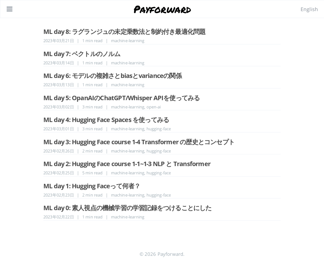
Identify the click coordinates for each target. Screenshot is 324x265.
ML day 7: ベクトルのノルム (82, 53)
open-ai (153, 107)
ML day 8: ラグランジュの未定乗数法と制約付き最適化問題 (124, 31)
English (309, 9)
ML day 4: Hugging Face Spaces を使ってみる (106, 119)
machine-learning (128, 40)
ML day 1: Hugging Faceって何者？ (91, 186)
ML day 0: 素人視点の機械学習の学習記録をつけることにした (127, 208)
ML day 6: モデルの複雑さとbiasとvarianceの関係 (112, 75)
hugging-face (158, 129)
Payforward (162, 9)
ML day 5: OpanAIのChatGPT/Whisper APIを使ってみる (121, 98)
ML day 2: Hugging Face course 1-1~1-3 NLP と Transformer (126, 163)
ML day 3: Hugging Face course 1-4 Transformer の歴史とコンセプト (138, 142)
